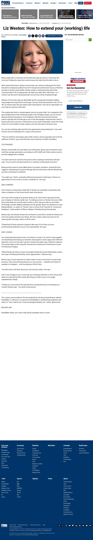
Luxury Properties (84, 453)
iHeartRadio (90, 525)
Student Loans (5, 452)
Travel (65, 453)
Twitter (32, 35)
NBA (18, 484)
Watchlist (45, 3)
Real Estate (62, 3)
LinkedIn (76, 525)
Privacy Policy (73, 113)
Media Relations (68, 492)
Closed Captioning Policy (15, 527)
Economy (29, 3)
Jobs (64, 484)
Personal (81, 448)
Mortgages (4, 450)
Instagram (66, 525)
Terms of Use (82, 113)
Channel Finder (67, 481)
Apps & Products (68, 514)
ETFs (33, 461)
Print (39, 35)
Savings (3, 459)
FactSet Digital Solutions (36, 530)
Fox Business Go (68, 512)
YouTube (69, 525)
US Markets (35, 450)
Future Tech (4, 492)
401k (2, 463)
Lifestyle (53, 3)
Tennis (19, 497)
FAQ (64, 490)
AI (2, 494)
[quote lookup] (77, 39)
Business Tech (5, 488)
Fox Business (5, 3)
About (65, 479)
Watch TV (88, 3)
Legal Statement (47, 530)
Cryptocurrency (36, 453)
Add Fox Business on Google (55, 35)
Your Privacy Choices (35, 525)
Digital (3, 481)
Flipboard (73, 525)
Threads (36, 35)
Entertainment (67, 448)
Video (50, 479)
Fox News (66, 507)
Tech (70, 3)
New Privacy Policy (23, 525)
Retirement (4, 465)
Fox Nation (66, 510)
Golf (18, 494)
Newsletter (83, 525)
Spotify (86, 525)
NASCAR (19, 488)
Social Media (5, 484)
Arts (64, 461)
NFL (18, 481)
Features (25, 23)
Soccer (19, 492)
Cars (64, 455)
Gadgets (3, 486)
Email (43, 35)
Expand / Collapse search (76, 3)
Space (3, 497)
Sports (19, 479)
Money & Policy (21, 453)
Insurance (4, 461)
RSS (79, 525)
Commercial (82, 450)
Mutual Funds (36, 472)
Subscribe (78, 107)
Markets (37, 3)
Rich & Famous (67, 450)
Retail (34, 468)
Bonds (34, 459)
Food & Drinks (67, 459)
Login (80, 3)
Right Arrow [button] (90, 14)
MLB (18, 486)
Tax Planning (5, 467)
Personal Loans (5, 456)
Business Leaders (37, 463)
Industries (35, 466)
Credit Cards (4, 454)
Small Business (21, 455)
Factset (12, 530)
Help (44, 525)
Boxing (19, 490)
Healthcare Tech (6, 490)
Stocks (34, 448)
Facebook (29, 35)
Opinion (35, 479)
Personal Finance (17, 3)
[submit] (90, 39)
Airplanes (66, 457)
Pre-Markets (36, 470)
